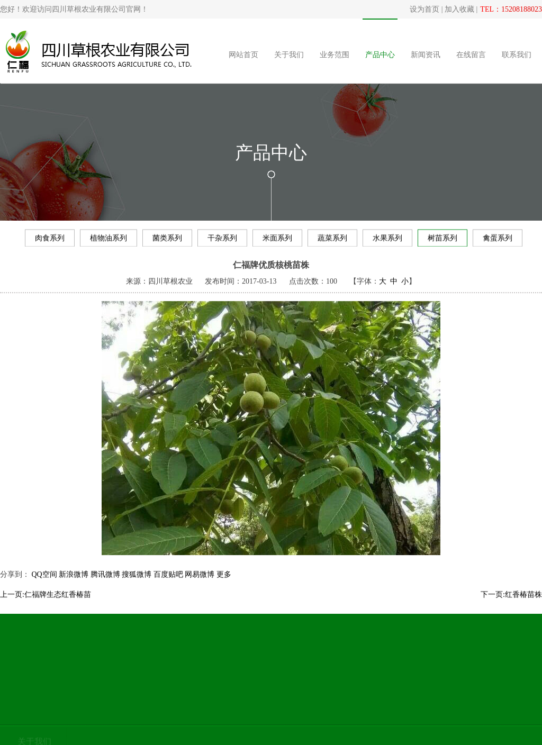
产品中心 (380, 55)
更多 (223, 582)
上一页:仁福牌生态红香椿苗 (45, 602)
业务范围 (334, 55)
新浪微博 (73, 582)
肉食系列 (50, 240)
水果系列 (387, 240)
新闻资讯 (425, 55)
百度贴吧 (168, 582)
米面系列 (277, 240)
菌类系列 (167, 240)
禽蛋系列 (497, 240)
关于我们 (289, 55)
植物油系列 (108, 240)
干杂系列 (222, 240)
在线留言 (471, 55)
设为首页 (424, 9)
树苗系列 (442, 240)
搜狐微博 (136, 582)
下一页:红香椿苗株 (511, 602)
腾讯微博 (105, 582)
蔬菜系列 (332, 240)
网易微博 (199, 582)
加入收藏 (459, 9)
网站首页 (243, 55)
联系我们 (516, 55)
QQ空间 (44, 582)
